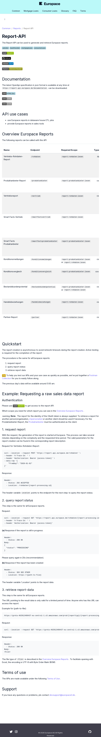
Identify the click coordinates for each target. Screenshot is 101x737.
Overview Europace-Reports (70, 411)
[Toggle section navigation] (4, 19)
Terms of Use (53, 678)
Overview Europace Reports (55, 659)
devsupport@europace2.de (62, 695)
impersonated (35, 419)
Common (6, 28)
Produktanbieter (36, 422)
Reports (17, 28)
